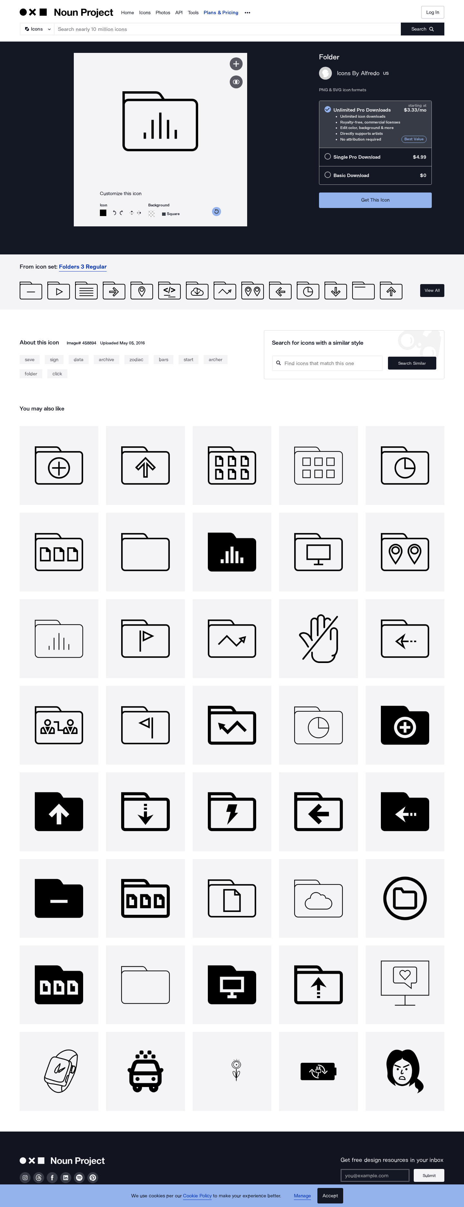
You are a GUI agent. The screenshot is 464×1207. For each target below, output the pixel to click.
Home (127, 12)
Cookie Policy (197, 1196)
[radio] (375, 124)
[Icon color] (103, 212)
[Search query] (327, 363)
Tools (193, 12)
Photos (163, 12)
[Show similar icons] (236, 81)
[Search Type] (37, 29)
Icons (144, 12)
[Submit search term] (422, 29)
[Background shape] (171, 214)
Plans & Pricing (221, 12)
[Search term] (228, 29)
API (179, 12)
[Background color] (151, 213)
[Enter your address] (375, 1175)
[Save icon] (236, 63)
